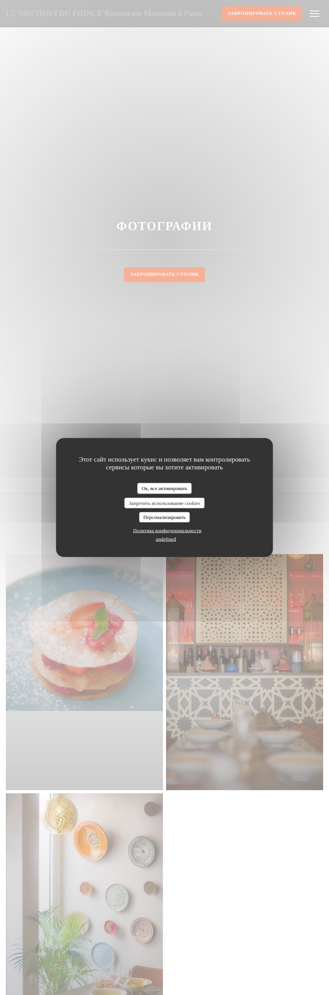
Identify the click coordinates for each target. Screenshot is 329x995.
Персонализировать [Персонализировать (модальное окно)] (164, 517)
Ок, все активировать (165, 488)
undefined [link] (166, 539)
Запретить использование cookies (164, 503)
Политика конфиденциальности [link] (167, 530)
